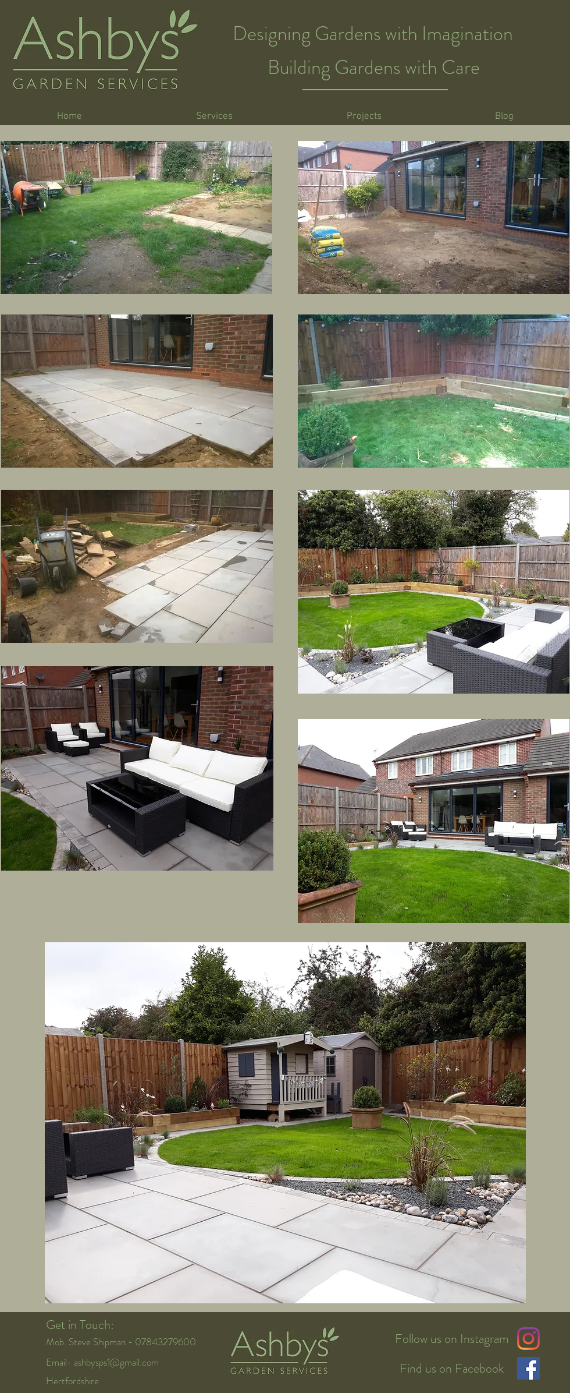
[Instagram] (528, 1338)
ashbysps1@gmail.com (116, 1362)
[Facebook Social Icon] (528, 1368)
